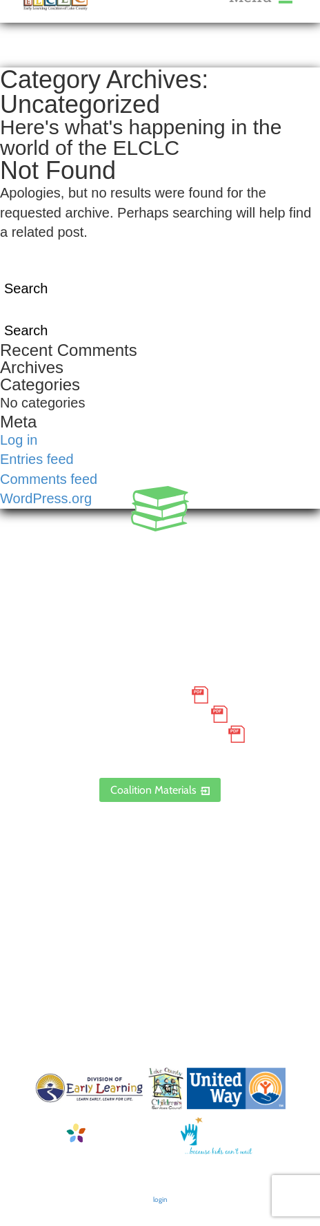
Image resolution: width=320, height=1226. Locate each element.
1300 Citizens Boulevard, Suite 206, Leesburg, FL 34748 (160, 608)
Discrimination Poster (148, 734)
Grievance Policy (147, 714)
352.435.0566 (160, 549)
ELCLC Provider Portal (160, 754)
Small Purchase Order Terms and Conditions (160, 685)
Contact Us (160, 887)
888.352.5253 (160, 569)
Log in (19, 439)
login (160, 1199)
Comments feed (48, 479)
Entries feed (37, 459)
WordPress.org (46, 498)
